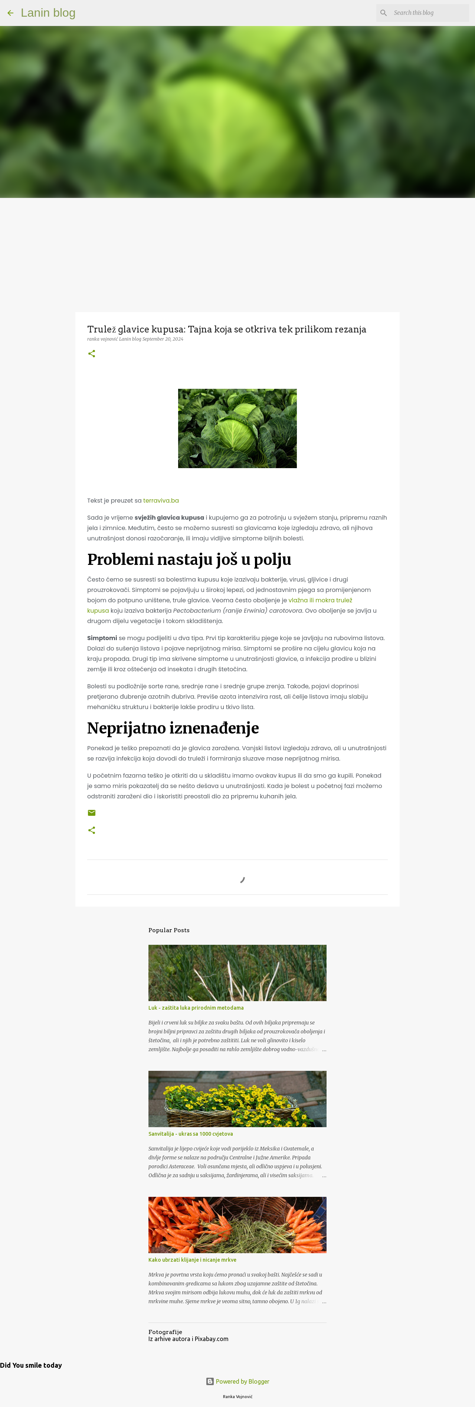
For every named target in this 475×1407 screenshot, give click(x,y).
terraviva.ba (161, 500)
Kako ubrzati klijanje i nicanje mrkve (192, 1260)
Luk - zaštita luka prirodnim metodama (196, 1008)
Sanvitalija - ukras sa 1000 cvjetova (190, 1134)
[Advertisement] (237, 253)
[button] (91, 354)
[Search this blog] (430, 13)
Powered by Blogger (237, 1381)
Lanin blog (48, 12)
